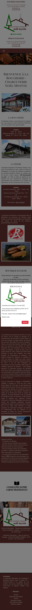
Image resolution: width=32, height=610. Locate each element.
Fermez (25, 322)
